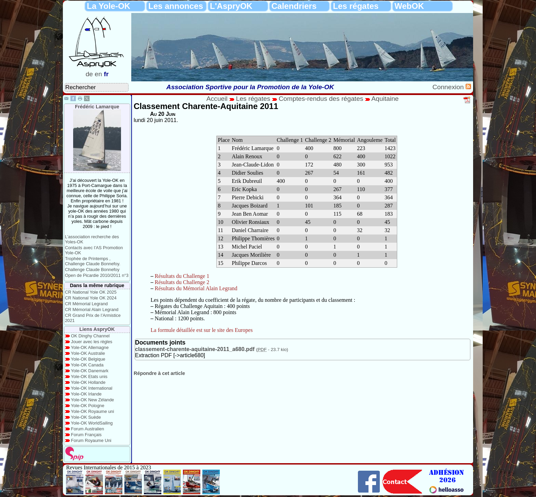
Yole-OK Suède (86, 417)
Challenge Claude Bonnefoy (92, 269)
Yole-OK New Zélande (92, 399)
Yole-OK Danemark (89, 370)
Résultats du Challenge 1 (182, 276)
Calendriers (294, 6)
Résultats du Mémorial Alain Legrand (196, 288)
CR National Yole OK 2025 (91, 292)
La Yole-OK (108, 6)
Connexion (449, 87)
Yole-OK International (91, 388)
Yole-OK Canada (87, 364)
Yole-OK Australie (88, 353)
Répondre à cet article (159, 373)
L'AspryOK (231, 6)
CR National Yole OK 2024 (91, 297)
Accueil (217, 98)
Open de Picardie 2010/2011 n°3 (97, 275)
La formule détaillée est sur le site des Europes (202, 330)
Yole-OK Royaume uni (92, 411)
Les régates (355, 6)
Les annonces (175, 6)
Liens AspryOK (97, 329)
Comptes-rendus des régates (321, 98)
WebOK (409, 6)
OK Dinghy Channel (90, 335)
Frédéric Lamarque (97, 106)
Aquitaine (385, 98)
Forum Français (86, 434)
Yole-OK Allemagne (90, 347)
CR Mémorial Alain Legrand (91, 309)
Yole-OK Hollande (88, 382)
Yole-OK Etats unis (89, 376)
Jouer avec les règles (91, 341)
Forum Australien (87, 428)
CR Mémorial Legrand (86, 303)
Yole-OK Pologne (87, 405)
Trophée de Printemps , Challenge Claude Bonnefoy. (92, 261)
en (98, 74)
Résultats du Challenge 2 (182, 282)
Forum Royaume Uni (91, 440)
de (89, 74)
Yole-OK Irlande (86, 394)
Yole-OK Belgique (88, 359)
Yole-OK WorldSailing (91, 423)
